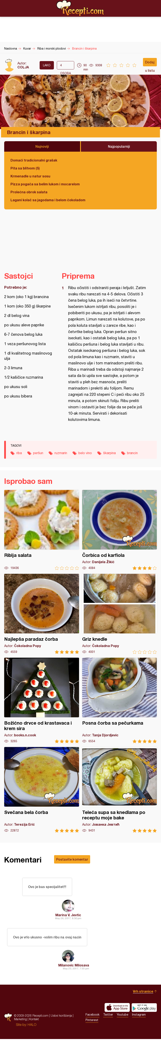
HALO (32, 1028)
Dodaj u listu (150, 63)
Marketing (20, 1023)
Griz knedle (119, 614)
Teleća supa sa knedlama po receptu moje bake (119, 790)
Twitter (108, 1018)
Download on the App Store (117, 1011)
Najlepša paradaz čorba (41, 614)
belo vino (85, 453)
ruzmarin (61, 453)
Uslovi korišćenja (61, 1019)
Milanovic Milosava (73, 969)
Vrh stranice (143, 995)
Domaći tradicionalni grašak (33, 160)
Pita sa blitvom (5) (25, 168)
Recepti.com (80, 8)
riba (19, 453)
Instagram (139, 1018)
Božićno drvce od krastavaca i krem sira (41, 700)
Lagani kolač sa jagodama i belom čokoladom (47, 200)
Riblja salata (41, 530)
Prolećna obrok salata (28, 192)
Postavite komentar (72, 859)
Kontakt (34, 1023)
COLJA (23, 67)
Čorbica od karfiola (119, 530)
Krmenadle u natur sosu (30, 176)
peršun (38, 453)
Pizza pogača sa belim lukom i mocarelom (45, 184)
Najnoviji (42, 146)
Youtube (122, 1018)
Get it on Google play (144, 1011)
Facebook (92, 1018)
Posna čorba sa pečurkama (119, 700)
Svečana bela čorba (41, 790)
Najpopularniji (119, 146)
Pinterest (92, 1024)
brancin (132, 453)
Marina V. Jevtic (68, 917)
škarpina (109, 453)
